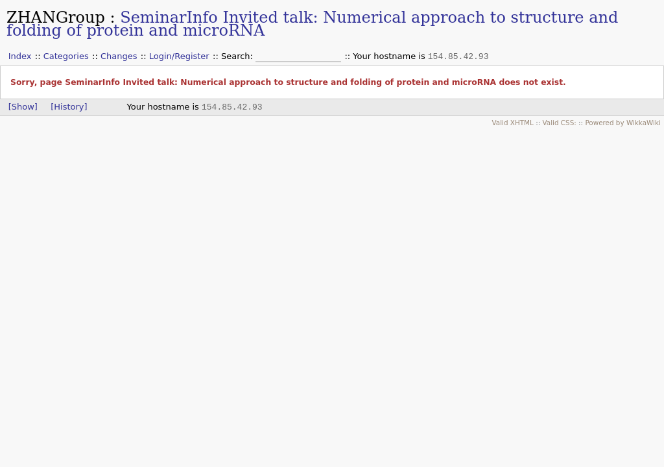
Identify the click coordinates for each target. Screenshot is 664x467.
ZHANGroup (55, 17)
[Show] (23, 107)
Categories (66, 56)
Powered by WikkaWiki (623, 122)
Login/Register (179, 56)
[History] (69, 107)
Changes (119, 56)
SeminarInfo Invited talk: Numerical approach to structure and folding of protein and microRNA (312, 24)
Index (20, 56)
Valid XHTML (512, 122)
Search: (238, 56)
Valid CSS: (559, 122)
